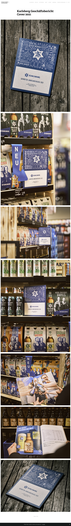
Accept (43, 524)
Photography (41, 2)
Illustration (31, 2)
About (46, 2)
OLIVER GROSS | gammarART (5, 2)
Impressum (54, 2)
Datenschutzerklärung (61, 2)
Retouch (36, 2)
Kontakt (49, 2)
